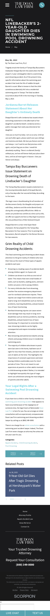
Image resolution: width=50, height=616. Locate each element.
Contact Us (25, 527)
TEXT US (37, 613)
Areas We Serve (25, 523)
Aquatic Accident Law (25, 519)
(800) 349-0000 (25, 564)
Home (25, 511)
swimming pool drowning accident (18, 402)
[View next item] (25, 499)
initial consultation (32, 425)
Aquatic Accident (11, 443)
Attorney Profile (25, 515)
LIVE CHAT (12, 613)
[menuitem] (15, 590)
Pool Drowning (11, 446)
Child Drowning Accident (28, 443)
